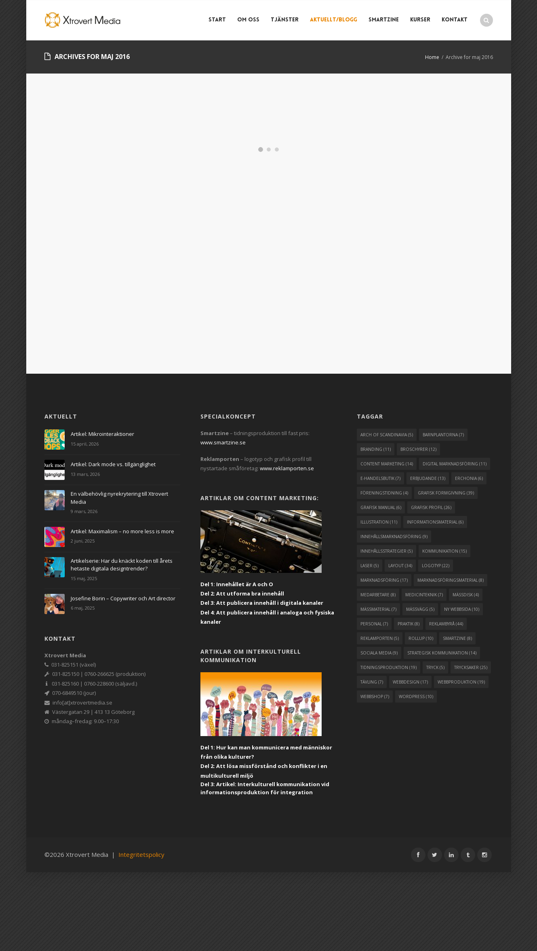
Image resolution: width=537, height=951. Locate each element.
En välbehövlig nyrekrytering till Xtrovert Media (119, 497)
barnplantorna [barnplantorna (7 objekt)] (443, 435)
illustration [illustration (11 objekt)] (378, 522)
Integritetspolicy (141, 854)
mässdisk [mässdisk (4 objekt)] (466, 595)
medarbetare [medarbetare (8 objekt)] (378, 595)
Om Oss (248, 20)
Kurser (420, 20)
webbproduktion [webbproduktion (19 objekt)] (461, 682)
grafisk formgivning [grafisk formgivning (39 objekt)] (446, 493)
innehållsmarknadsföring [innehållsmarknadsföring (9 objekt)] (393, 536)
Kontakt (455, 20)
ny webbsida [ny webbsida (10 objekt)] (461, 609)
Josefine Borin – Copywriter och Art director (123, 598)
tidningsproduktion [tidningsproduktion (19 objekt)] (388, 667)
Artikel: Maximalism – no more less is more (122, 531)
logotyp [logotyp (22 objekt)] (435, 565)
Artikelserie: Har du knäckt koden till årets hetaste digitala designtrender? (122, 564)
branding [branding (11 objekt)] (375, 449)
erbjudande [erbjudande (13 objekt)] (427, 478)
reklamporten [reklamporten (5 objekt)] (379, 638)
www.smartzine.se (223, 442)
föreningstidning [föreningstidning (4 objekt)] (384, 493)
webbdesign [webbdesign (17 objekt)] (410, 682)
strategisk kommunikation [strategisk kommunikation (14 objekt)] (441, 653)
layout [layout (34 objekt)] (400, 565)
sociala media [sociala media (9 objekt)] (379, 653)
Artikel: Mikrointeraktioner (102, 434)
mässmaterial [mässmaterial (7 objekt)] (378, 609)
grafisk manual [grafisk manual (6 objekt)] (380, 507)
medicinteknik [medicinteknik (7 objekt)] (424, 595)
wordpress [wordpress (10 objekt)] (416, 696)
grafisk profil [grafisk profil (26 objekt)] (431, 507)
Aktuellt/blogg (333, 20)
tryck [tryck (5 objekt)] (435, 667)
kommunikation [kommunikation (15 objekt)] (444, 551)
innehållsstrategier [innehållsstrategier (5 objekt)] (386, 551)
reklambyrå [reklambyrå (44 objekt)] (446, 624)
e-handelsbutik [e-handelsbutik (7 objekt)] (380, 478)
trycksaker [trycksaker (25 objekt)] (470, 667)
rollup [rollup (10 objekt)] (421, 638)
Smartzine (384, 20)
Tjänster (285, 20)
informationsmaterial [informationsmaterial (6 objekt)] (435, 522)
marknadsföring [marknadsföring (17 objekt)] (384, 580)
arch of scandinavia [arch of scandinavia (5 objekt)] (386, 435)
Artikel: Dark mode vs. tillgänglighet (113, 464)
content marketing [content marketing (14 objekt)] (386, 464)
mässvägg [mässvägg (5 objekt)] (420, 609)
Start (217, 20)
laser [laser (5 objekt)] (369, 565)
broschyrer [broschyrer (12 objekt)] (418, 449)
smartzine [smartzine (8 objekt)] (457, 638)
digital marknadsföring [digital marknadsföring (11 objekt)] (454, 464)
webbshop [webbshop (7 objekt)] (374, 696)
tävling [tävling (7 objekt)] (371, 682)
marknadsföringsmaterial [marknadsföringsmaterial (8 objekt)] (450, 580)
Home (432, 57)
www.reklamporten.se (287, 468)
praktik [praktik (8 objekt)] (408, 624)
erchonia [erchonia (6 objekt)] (469, 478)
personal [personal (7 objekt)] (374, 624)
